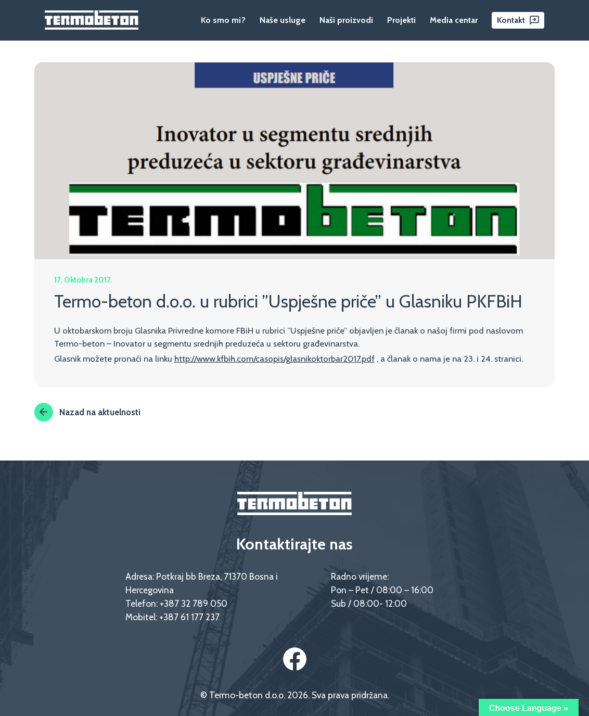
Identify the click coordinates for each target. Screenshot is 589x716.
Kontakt (511, 20)
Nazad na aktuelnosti (87, 412)
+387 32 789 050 (193, 603)
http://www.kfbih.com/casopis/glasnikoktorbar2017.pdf (274, 358)
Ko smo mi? (223, 20)
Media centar (454, 20)
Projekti (401, 20)
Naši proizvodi (346, 20)
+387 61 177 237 (189, 616)
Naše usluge (282, 20)
